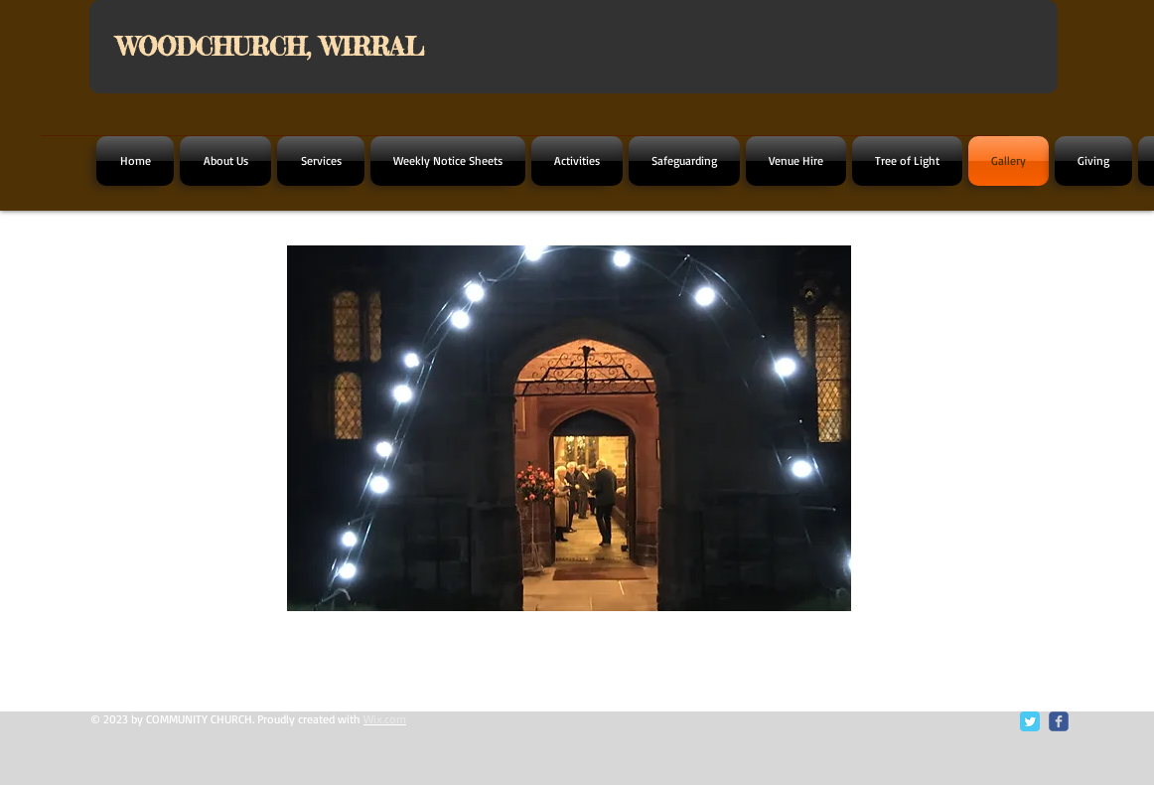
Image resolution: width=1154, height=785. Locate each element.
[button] (569, 428)
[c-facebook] (1059, 721)
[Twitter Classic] (1030, 721)
